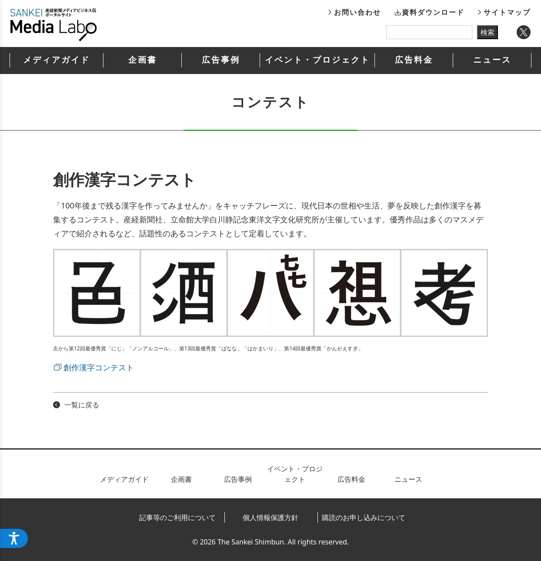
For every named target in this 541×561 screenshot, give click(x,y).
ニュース (492, 60)
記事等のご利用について (177, 517)
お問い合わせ (357, 12)
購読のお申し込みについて (363, 517)
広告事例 (221, 60)
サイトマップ (507, 12)
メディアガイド (56, 60)
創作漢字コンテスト (98, 367)
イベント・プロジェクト (317, 60)
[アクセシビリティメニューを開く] (14, 538)
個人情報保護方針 (270, 517)
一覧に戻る (81, 405)
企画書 (142, 60)
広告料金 (414, 60)
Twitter (524, 32)
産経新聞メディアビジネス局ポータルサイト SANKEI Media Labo (53, 25)
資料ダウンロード (433, 12)
